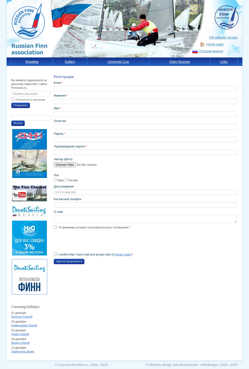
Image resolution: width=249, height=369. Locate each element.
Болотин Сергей (22, 316)
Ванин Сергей (20, 343)
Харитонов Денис (22, 351)
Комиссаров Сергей (24, 325)
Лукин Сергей (20, 334)
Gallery (70, 62)
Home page (215, 44)
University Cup (118, 62)
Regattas (32, 62)
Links (224, 62)
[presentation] (89, 241)
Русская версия (211, 51)
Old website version (223, 37)
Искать (18, 123)
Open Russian (179, 62)
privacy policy (123, 254)
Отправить (20, 105)
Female (71, 180)
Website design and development (173, 365)
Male (59, 180)
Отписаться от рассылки (30, 99)
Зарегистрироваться (69, 261)
